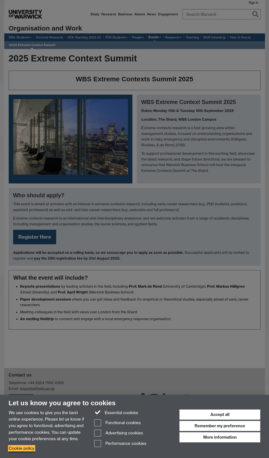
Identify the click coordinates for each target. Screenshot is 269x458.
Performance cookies (120, 444)
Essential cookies (116, 412)
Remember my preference (220, 425)
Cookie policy (22, 448)
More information (220, 437)
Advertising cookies (118, 433)
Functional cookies (117, 423)
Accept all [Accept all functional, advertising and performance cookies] (220, 414)
